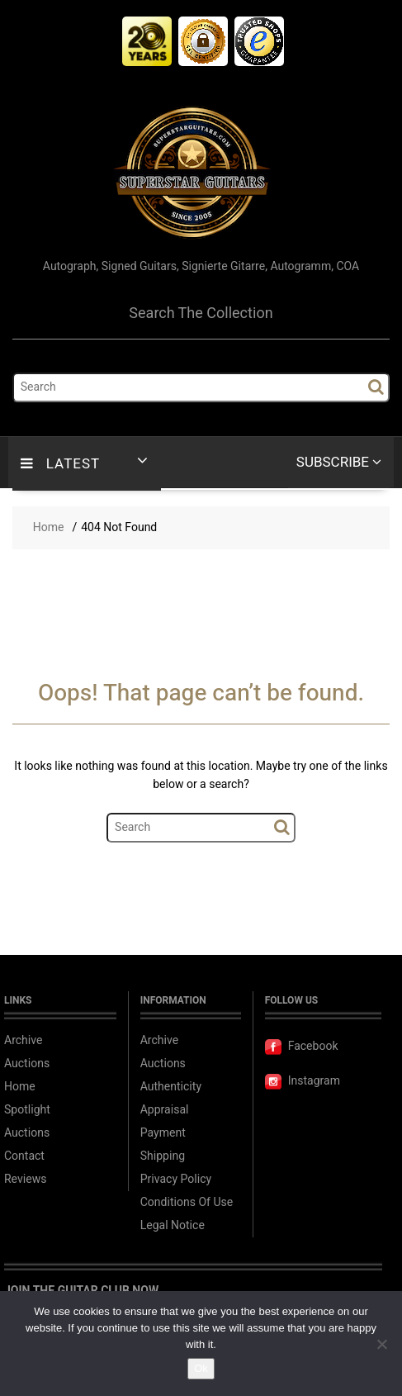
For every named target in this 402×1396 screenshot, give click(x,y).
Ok (201, 1368)
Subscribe (338, 462)
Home (19, 1086)
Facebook (301, 1046)
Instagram (302, 1081)
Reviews (25, 1179)
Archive (23, 1040)
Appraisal (164, 1109)
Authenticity (170, 1086)
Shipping (162, 1156)
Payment (163, 1133)
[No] (381, 1344)
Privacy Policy (175, 1179)
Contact (24, 1156)
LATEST (60, 463)
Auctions (27, 1063)
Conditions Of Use (186, 1202)
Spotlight (27, 1109)
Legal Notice (172, 1225)
